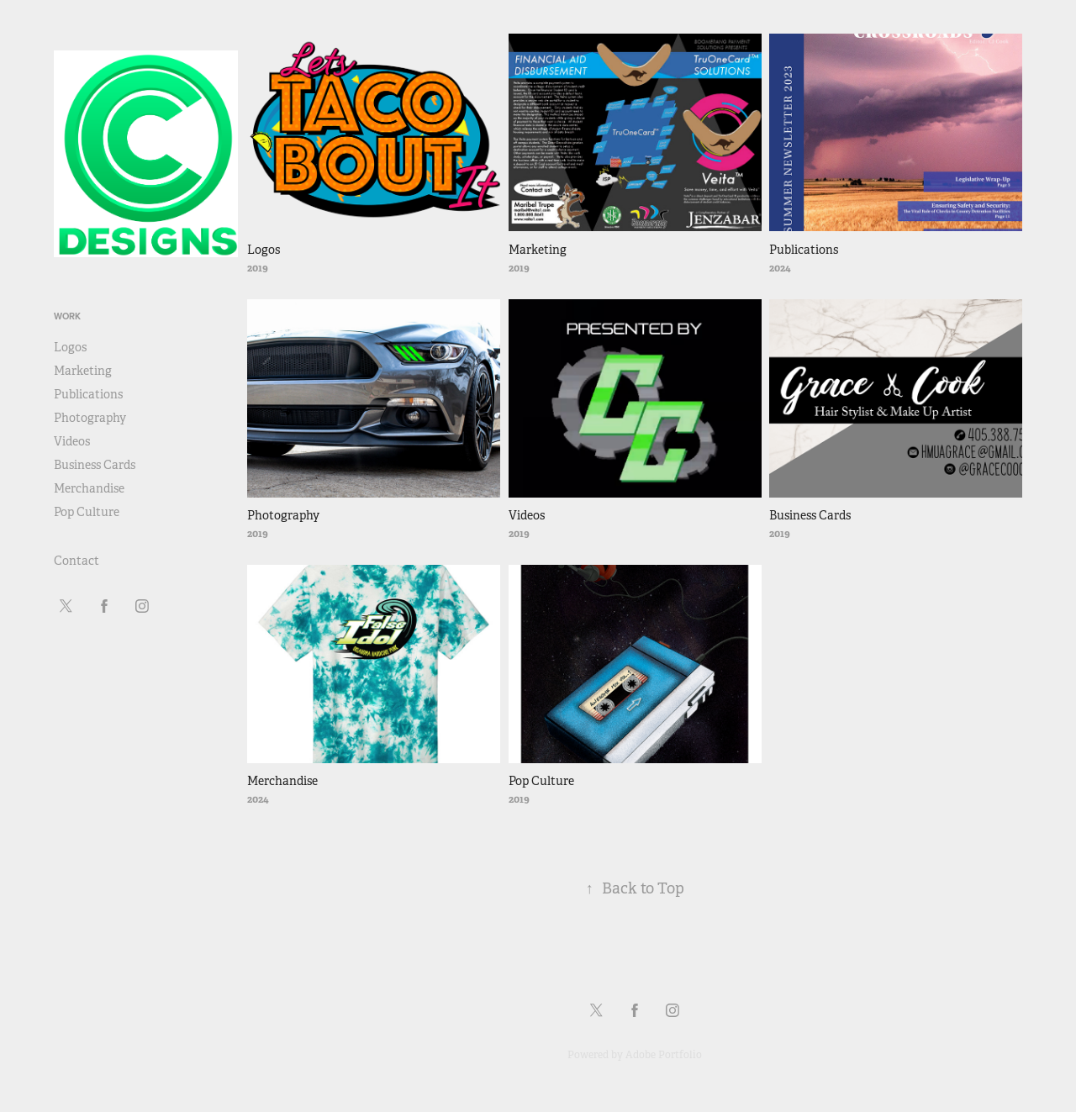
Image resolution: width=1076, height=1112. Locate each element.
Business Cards (94, 464)
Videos (72, 441)
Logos (70, 347)
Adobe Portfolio (663, 1055)
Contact (76, 560)
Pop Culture (86, 511)
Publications (88, 394)
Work (67, 316)
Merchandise (89, 488)
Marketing (83, 370)
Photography (90, 417)
